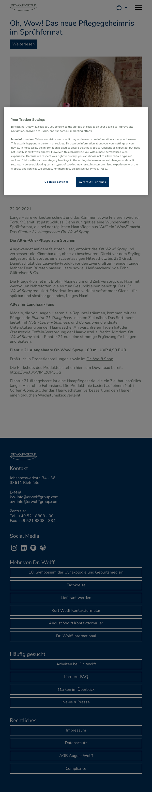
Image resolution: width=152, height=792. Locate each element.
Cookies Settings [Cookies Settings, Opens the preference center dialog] (57, 182)
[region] (76, 151)
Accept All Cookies (92, 182)
